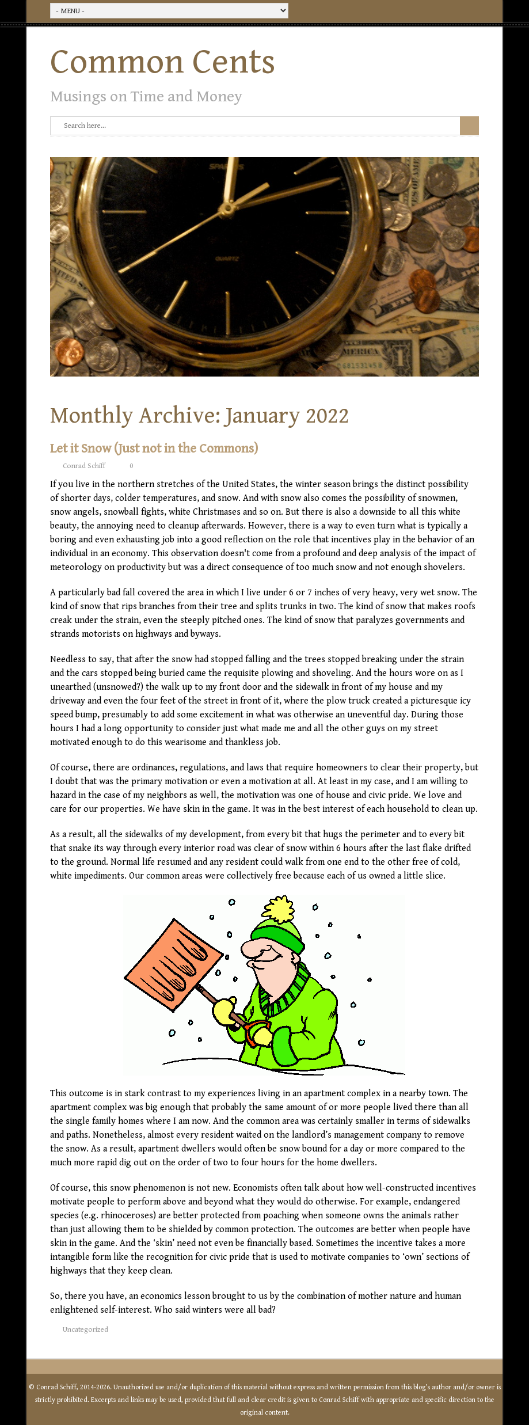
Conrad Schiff (84, 466)
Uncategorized (85, 1329)
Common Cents (163, 62)
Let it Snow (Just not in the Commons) (154, 449)
